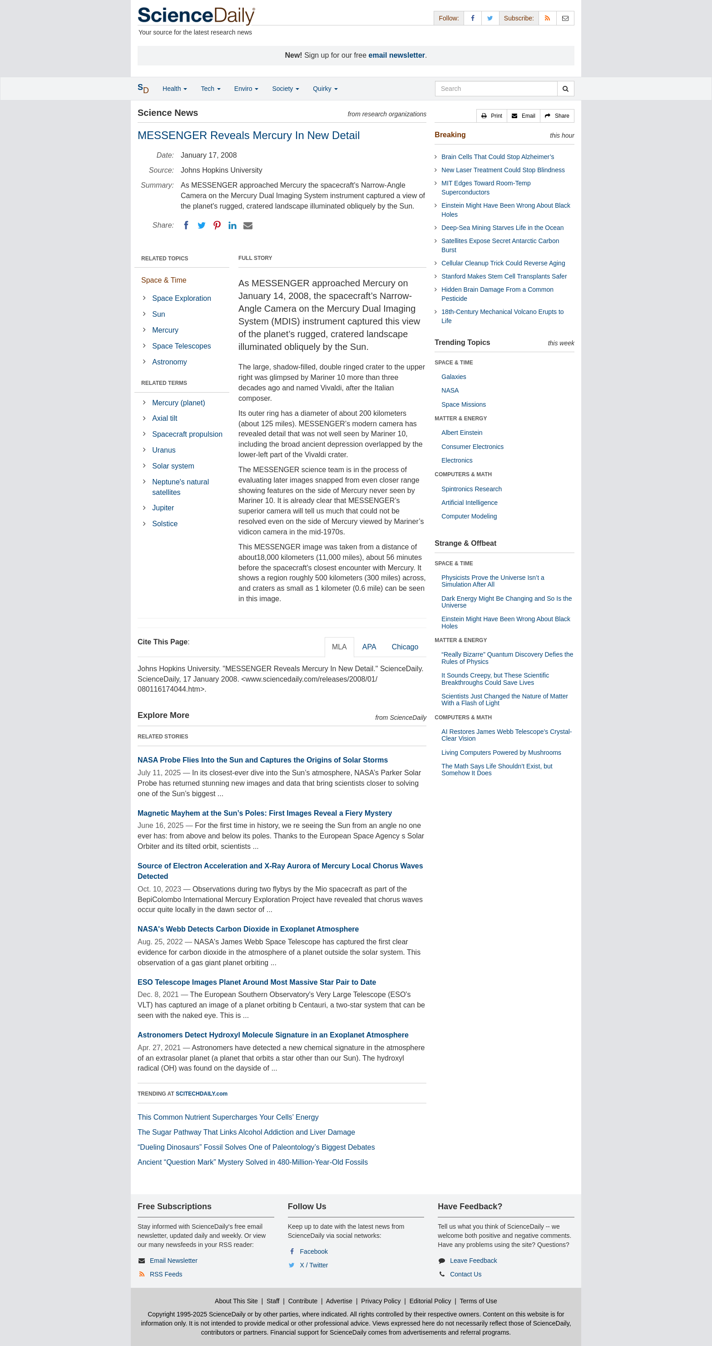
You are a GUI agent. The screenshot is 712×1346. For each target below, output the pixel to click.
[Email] (247, 225)
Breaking (450, 135)
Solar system (173, 466)
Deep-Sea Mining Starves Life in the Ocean (502, 227)
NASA (450, 390)
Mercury (165, 330)
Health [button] (175, 88)
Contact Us (465, 1274)
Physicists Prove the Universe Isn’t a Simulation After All (492, 581)
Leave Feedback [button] (473, 1260)
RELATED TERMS (164, 383)
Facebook (314, 1251)
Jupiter (163, 508)
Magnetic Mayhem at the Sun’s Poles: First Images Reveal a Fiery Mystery (265, 813)
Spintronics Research (471, 489)
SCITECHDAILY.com (201, 1094)
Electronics (456, 460)
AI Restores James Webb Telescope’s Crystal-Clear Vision (506, 735)
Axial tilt (164, 418)
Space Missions (463, 404)
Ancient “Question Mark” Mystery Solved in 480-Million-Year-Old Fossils (253, 1162)
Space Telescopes (181, 346)
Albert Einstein (461, 432)
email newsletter (397, 55)
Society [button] (285, 88)
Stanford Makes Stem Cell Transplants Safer (504, 276)
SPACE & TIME (454, 362)
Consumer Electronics (472, 446)
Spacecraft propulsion (187, 434)
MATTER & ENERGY (461, 418)
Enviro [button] (246, 88)
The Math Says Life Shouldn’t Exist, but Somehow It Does (496, 770)
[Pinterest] (217, 225)
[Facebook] (186, 225)
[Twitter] (201, 225)
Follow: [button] (449, 18)
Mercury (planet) (178, 403)
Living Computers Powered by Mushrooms (501, 752)
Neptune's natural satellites (180, 487)
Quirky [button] (325, 88)
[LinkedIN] (232, 225)
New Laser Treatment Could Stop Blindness (503, 170)
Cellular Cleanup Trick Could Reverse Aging (503, 263)
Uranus (164, 450)
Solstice (165, 524)
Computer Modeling (469, 516)
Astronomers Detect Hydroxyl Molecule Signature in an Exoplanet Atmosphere (273, 1035)
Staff (273, 1301)
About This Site (236, 1301)
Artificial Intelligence (469, 502)
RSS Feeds (166, 1274)
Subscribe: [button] (519, 18)
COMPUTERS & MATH (463, 474)
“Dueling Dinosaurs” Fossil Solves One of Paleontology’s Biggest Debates (256, 1147)
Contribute (303, 1301)
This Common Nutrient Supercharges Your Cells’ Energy (228, 1117)
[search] (565, 88)
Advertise (339, 1301)
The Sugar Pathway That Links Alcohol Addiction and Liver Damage (246, 1132)
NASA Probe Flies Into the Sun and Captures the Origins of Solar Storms (263, 760)
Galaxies (453, 376)
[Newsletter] (565, 18)
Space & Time (164, 280)
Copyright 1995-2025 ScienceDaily (197, 1314)
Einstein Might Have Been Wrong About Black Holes (505, 622)
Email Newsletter (174, 1260)
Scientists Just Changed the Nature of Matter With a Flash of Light (504, 700)
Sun (158, 314)
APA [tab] (369, 647)
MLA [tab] (339, 647)
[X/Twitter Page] (490, 18)
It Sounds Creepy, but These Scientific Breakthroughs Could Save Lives (495, 679)
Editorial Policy (430, 1301)
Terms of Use (478, 1301)
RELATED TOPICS (164, 258)
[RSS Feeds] (548, 18)
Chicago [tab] (405, 647)
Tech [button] (210, 88)
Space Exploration (181, 298)
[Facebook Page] (473, 18)
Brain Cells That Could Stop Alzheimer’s (497, 156)
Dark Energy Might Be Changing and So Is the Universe (506, 602)
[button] (491, 116)
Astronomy (169, 362)
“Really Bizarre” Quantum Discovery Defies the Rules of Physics (507, 658)
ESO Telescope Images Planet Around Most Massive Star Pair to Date (257, 982)
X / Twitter (314, 1265)
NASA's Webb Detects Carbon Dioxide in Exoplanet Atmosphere (248, 929)
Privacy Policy (380, 1301)
